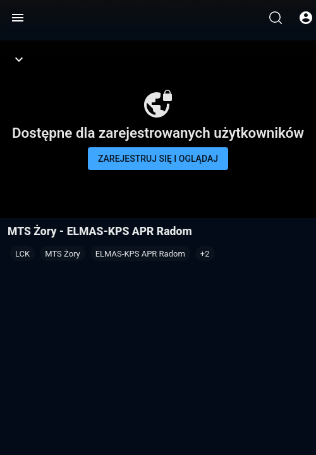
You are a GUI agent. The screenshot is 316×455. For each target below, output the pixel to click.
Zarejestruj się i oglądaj (158, 159)
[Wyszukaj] (275, 18)
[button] (205, 253)
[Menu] (18, 18)
